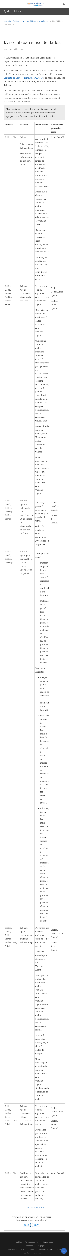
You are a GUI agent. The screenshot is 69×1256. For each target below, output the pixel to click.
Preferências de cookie (45, 1249)
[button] (6, 4)
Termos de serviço (31, 1242)
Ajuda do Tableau (12, 21)
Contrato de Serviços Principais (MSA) (23, 78)
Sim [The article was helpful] (26, 1225)
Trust (22, 1249)
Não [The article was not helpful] (36, 1225)
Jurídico (19, 1242)
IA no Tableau (44, 21)
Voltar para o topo (34, 1208)
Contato (31, 1249)
